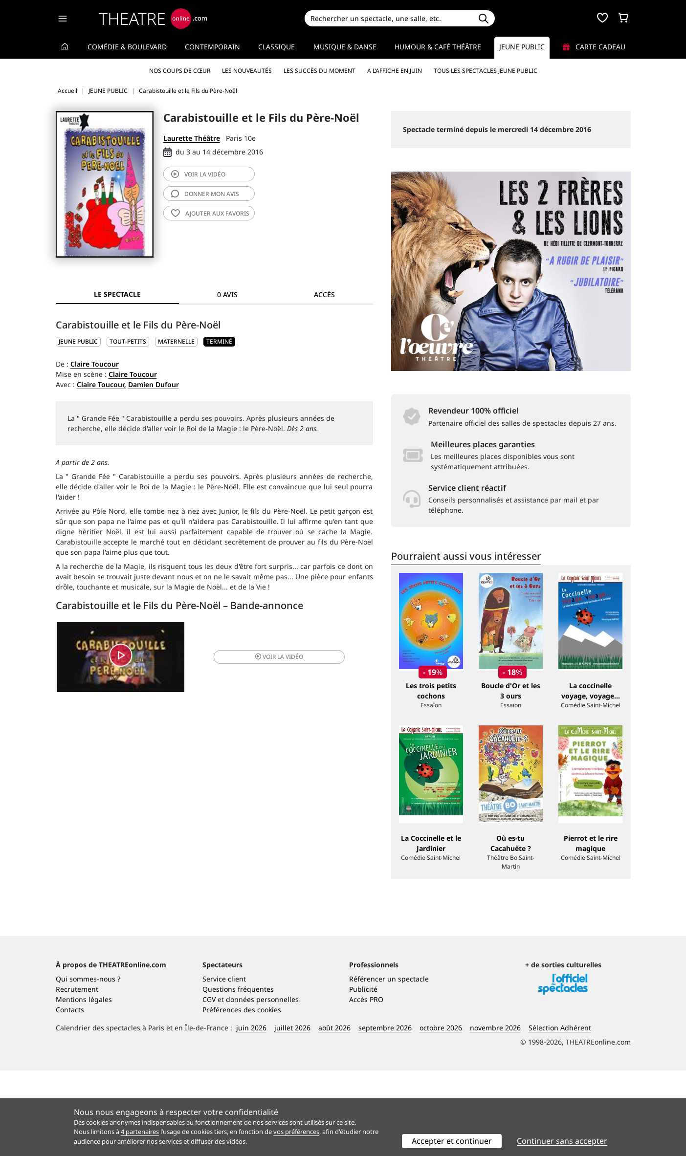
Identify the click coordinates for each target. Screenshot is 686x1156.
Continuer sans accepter (562, 1140)
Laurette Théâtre (191, 138)
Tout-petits (128, 341)
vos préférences (296, 1131)
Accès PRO (366, 1085)
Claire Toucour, (101, 384)
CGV (209, 1085)
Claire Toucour (94, 364)
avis (205, 194)
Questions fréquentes (238, 1074)
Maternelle (176, 341)
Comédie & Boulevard (127, 46)
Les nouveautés (247, 70)
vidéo (198, 174)
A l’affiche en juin (394, 70)
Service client (224, 1064)
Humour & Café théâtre (438, 46)
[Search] (388, 18)
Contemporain (212, 46)
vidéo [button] (266, 658)
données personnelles (262, 1085)
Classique (276, 46)
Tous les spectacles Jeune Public (485, 70)
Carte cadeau (594, 46)
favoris (210, 213)
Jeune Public (522, 46)
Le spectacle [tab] (117, 294)
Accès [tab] (324, 294)
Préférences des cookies (241, 1095)
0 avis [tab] (227, 294)
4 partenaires (140, 1131)
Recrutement (77, 1074)
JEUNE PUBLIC (78, 341)
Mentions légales (84, 1085)
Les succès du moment (319, 70)
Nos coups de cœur (179, 70)
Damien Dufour (153, 384)
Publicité (363, 1074)
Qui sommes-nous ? (88, 1064)
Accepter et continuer (452, 1140)
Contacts (70, 1095)
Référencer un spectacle (389, 1064)
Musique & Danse (344, 46)
